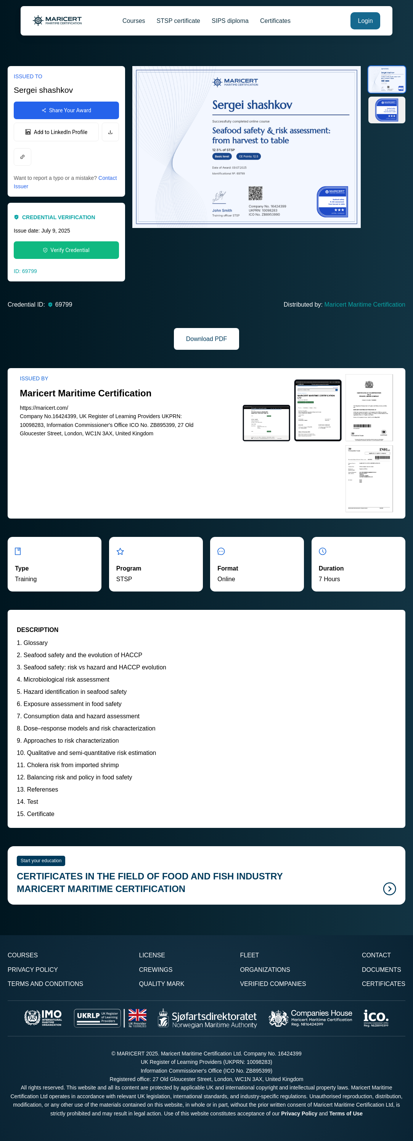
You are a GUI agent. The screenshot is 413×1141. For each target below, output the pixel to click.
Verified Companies (273, 984)
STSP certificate (178, 21)
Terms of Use (346, 1113)
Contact (376, 955)
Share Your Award (67, 110)
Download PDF (206, 339)
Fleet (249, 955)
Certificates (275, 21)
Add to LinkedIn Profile (56, 132)
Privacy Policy (33, 969)
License (152, 955)
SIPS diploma (230, 21)
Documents (381, 969)
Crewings (155, 969)
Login (365, 21)
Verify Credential (66, 250)
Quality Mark (161, 984)
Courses (133, 21)
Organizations (265, 969)
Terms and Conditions (45, 984)
